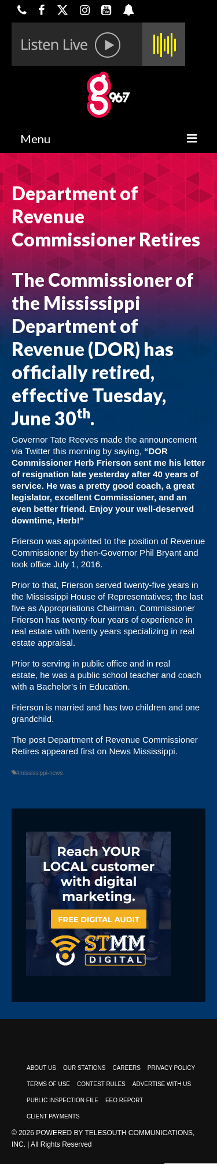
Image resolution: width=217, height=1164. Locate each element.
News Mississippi (142, 751)
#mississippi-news (39, 773)
